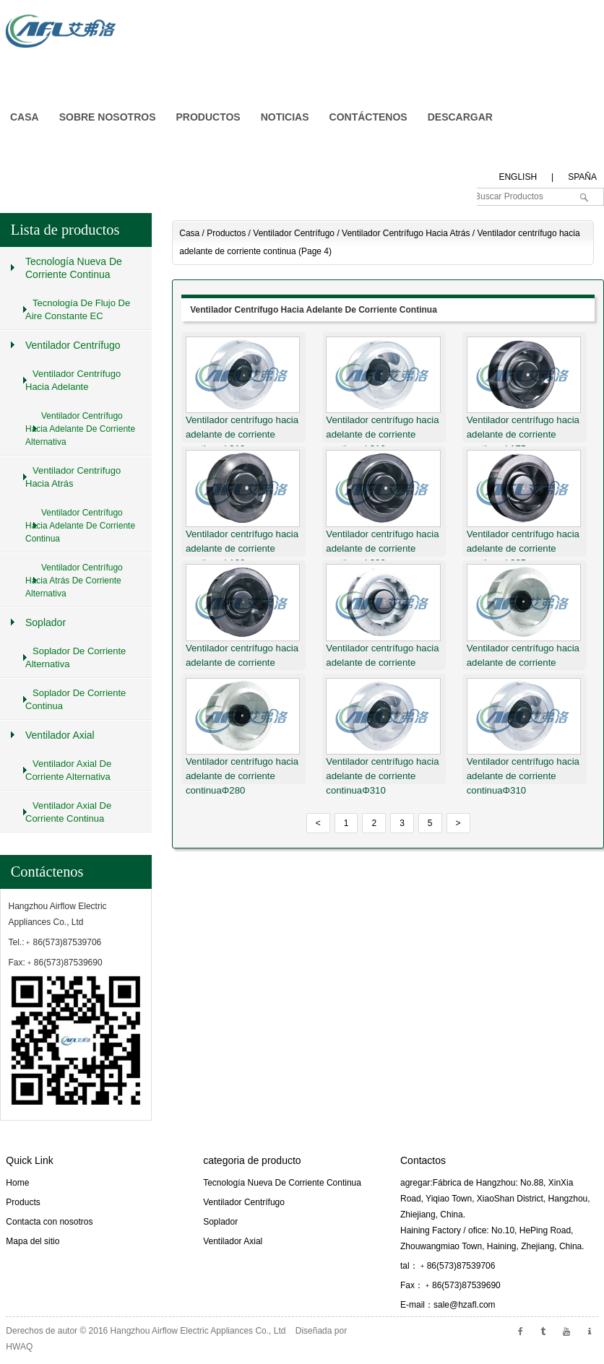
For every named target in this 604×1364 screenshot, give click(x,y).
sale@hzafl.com (464, 1305)
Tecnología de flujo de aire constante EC (77, 309)
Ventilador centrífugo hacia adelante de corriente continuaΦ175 (523, 434)
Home (17, 1183)
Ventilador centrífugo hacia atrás (406, 233)
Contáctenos (47, 871)
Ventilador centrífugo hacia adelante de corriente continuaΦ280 (523, 662)
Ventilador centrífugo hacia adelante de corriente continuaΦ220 (382, 548)
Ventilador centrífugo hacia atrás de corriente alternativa (74, 580)
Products (23, 1202)
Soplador (45, 622)
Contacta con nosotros (49, 1222)
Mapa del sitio (32, 1241)
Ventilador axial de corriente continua (68, 812)
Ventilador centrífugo (294, 233)
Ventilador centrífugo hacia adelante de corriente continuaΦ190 (242, 548)
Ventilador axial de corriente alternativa (68, 770)
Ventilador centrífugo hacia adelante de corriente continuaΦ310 (242, 434)
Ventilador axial (60, 735)
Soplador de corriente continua (75, 699)
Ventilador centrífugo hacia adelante (73, 380)
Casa (189, 233)
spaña (582, 177)
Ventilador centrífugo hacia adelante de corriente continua (313, 310)
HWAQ (19, 1347)
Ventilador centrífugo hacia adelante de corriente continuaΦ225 (523, 548)
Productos (226, 233)
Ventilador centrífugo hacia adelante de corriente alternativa (80, 429)
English (518, 177)
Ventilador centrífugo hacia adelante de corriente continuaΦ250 (242, 662)
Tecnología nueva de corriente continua (73, 268)
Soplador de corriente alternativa (75, 657)
